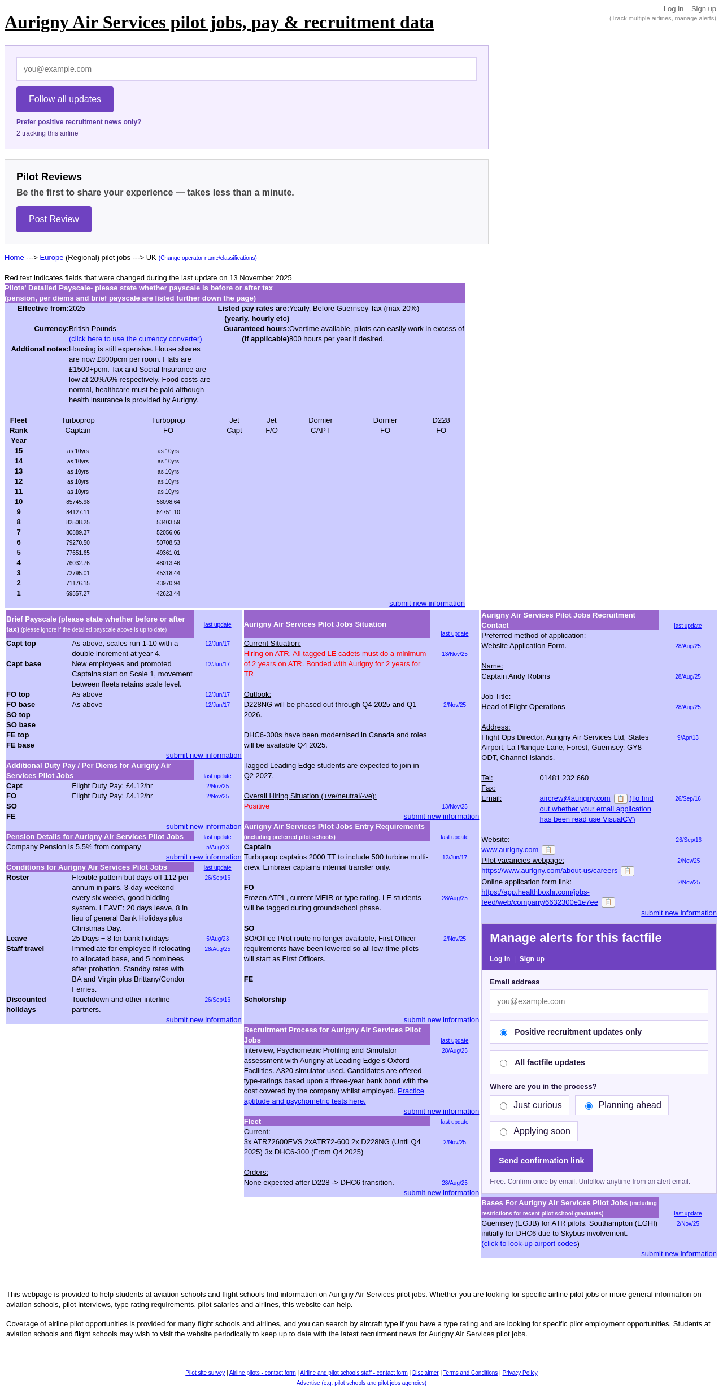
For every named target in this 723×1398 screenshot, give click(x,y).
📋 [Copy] (621, 798)
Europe (52, 257)
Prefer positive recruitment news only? (78, 122)
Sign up (703, 9)
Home (14, 257)
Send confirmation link (541, 1160)
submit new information (427, 603)
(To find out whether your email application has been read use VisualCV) (597, 808)
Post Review (54, 219)
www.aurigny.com (509, 849)
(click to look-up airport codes (529, 1243)
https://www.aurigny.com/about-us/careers (549, 870)
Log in (673, 9)
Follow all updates (65, 99)
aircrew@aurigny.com (575, 798)
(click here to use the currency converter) (135, 339)
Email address (514, 982)
